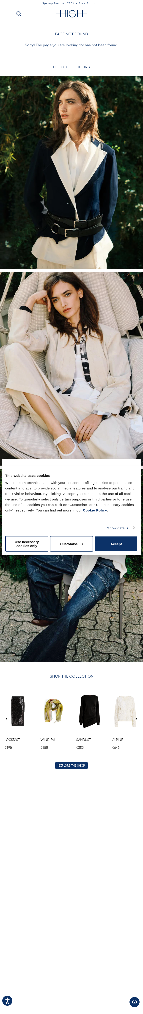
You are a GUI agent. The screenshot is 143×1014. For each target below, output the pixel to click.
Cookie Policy (95, 510)
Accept (116, 544)
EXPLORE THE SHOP (71, 766)
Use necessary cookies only (27, 544)
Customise (71, 544)
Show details (118, 528)
